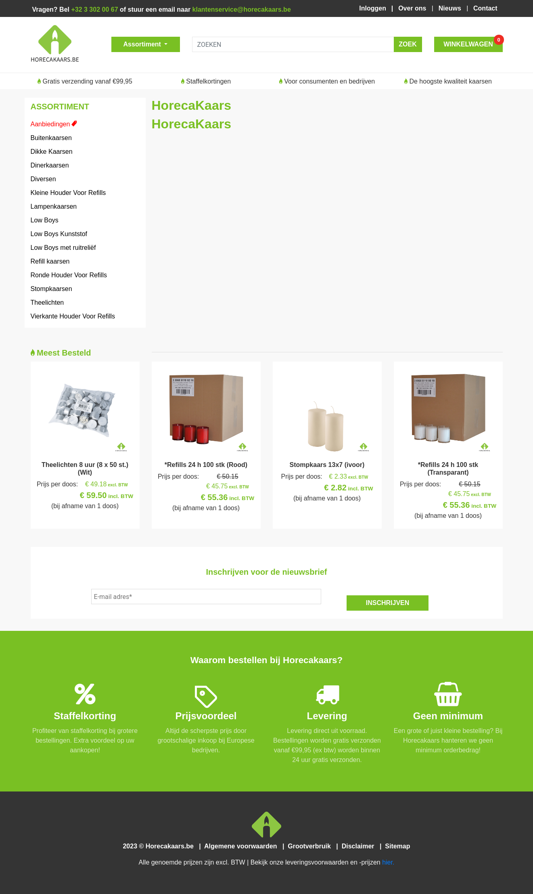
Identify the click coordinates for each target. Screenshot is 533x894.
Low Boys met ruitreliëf (63, 247)
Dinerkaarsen (50, 165)
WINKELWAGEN (472, 42)
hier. (388, 862)
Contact (485, 8)
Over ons (413, 8)
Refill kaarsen (50, 261)
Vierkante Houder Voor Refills (73, 316)
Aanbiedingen (50, 124)
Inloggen (374, 8)
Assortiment (143, 44)
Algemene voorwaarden (242, 846)
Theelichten (47, 302)
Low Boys (45, 220)
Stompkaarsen (51, 288)
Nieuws (450, 8)
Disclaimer (360, 846)
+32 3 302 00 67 (94, 9)
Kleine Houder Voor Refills (68, 192)
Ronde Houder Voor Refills (69, 275)
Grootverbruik (311, 846)
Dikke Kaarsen (52, 151)
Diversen (43, 179)
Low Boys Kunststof (59, 233)
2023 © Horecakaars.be (161, 846)
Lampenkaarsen (54, 206)
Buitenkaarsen (51, 137)
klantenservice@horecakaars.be (241, 9)
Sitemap (396, 846)
